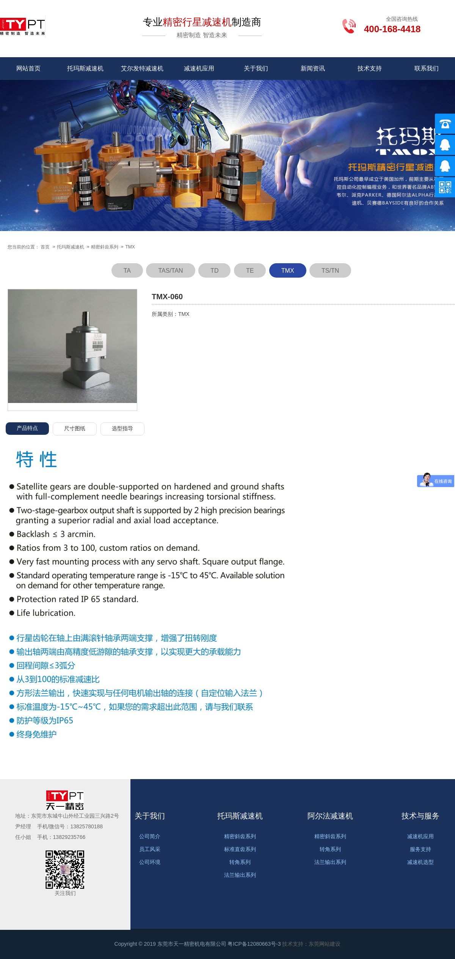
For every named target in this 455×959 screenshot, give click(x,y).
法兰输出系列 (240, 875)
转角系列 (240, 862)
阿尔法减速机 (330, 816)
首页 (45, 247)
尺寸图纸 (74, 428)
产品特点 (27, 428)
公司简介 (149, 836)
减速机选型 (420, 862)
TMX (130, 247)
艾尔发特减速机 (142, 68)
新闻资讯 (313, 68)
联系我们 (426, 68)
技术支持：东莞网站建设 (311, 944)
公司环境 (149, 862)
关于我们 (256, 68)
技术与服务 (420, 816)
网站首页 (28, 68)
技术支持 (370, 68)
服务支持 (420, 849)
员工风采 (149, 849)
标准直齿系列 (240, 849)
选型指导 (122, 428)
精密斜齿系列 (105, 247)
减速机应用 (199, 68)
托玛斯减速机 (85, 68)
